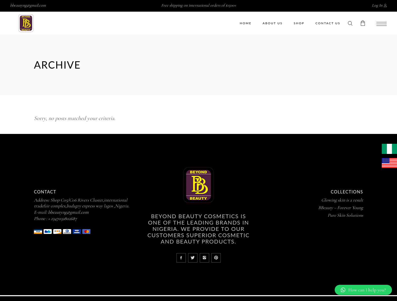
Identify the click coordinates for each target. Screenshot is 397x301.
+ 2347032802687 (62, 218)
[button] (363, 290)
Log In (377, 5)
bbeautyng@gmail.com (28, 5)
